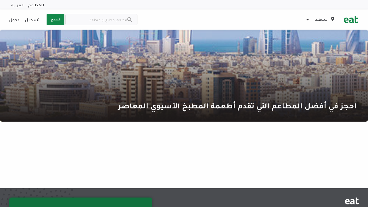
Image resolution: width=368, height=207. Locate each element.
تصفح (55, 19)
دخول (14, 19)
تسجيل (32, 19)
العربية (17, 4)
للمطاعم (36, 4)
